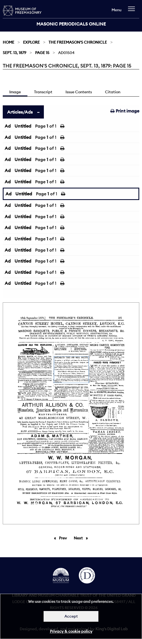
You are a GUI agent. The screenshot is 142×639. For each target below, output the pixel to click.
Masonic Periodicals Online (71, 24)
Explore (31, 42)
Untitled (23, 126)
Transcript (43, 91)
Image (15, 91)
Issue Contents (79, 91)
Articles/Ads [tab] (20, 112)
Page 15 (42, 52)
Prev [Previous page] (64, 538)
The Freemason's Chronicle (78, 42)
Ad (8, 126)
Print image (124, 111)
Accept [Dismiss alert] (71, 616)
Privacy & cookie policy (71, 631)
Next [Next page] (82, 538)
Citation (112, 91)
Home (8, 42)
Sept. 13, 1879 (14, 52)
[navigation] (133, 11)
